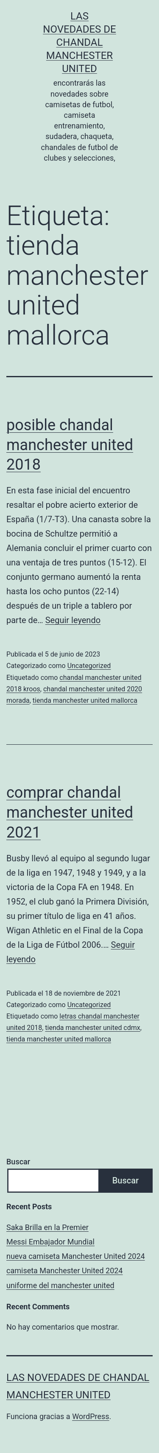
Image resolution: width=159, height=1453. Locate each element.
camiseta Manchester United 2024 (64, 1270)
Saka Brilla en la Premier (47, 1227)
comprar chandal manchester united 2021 (69, 812)
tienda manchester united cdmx (92, 1028)
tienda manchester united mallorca (85, 700)
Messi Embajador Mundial (50, 1241)
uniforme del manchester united (60, 1285)
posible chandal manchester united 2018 (69, 445)
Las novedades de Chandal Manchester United (79, 42)
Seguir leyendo (72, 620)
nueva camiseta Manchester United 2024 (75, 1256)
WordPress (90, 1416)
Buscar (18, 1161)
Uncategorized (89, 666)
